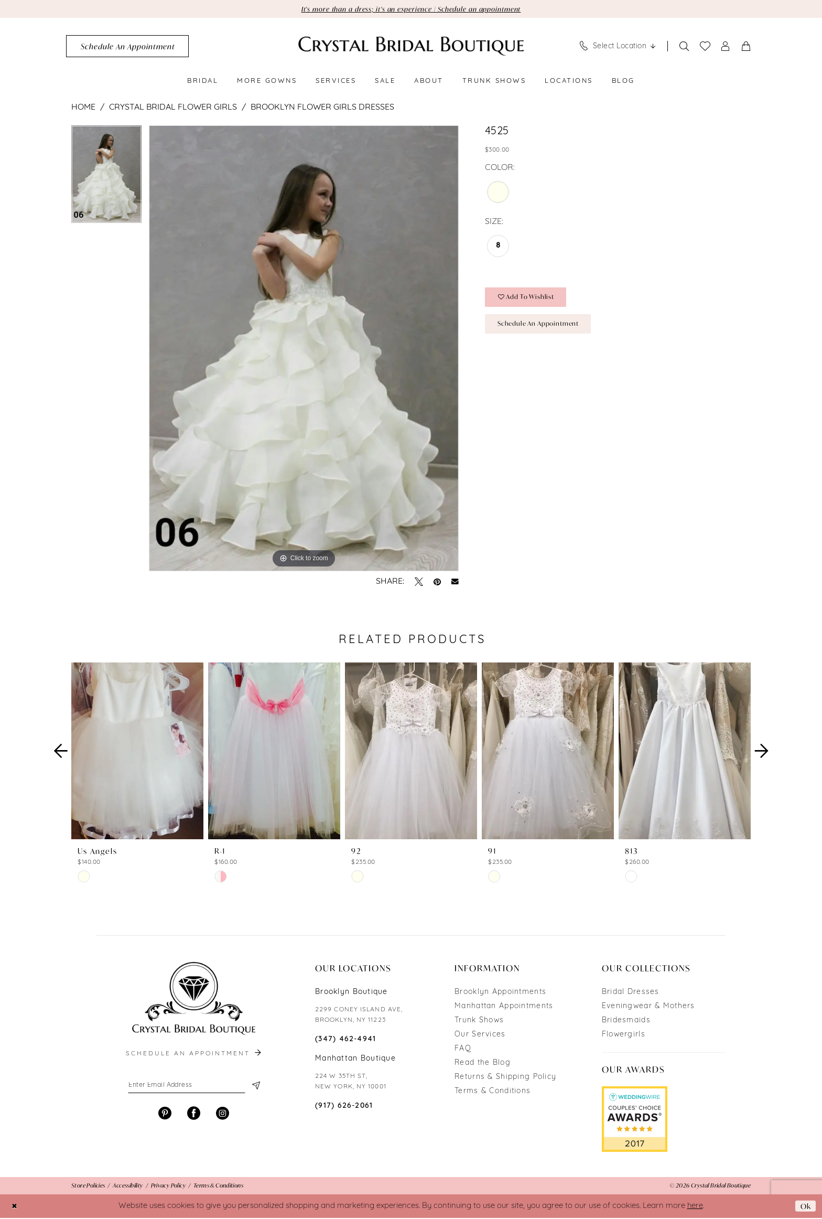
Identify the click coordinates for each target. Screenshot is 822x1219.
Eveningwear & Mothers (648, 1007)
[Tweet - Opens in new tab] (419, 583)
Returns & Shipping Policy (505, 1078)
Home (83, 108)
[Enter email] (193, 1087)
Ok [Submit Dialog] (804, 1206)
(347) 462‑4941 (345, 1040)
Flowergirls (623, 1036)
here (695, 1207)
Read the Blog (483, 1064)
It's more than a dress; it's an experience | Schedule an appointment (411, 9)
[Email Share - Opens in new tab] (455, 582)
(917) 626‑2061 (344, 1107)
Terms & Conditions (493, 1092)
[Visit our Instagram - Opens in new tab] (222, 1115)
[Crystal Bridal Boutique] (411, 47)
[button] (726, 47)
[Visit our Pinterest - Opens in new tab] (164, 1115)
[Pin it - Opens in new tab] (437, 583)
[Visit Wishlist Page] (705, 47)
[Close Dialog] (15, 1207)
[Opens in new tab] (634, 1120)
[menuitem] (127, 47)
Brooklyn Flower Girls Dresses (322, 108)
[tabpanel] (106, 178)
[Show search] (684, 47)
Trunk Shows (479, 1021)
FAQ (463, 1050)
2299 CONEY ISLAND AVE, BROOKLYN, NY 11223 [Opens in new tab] (359, 1016)
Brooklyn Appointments (500, 993)
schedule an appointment (194, 1055)
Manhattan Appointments (504, 1007)
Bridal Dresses (630, 993)
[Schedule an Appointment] (127, 47)
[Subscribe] (255, 1087)
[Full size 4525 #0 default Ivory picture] (303, 349)
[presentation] (137, 752)
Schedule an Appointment (544, 329)
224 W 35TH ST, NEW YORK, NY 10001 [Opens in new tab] (350, 1082)
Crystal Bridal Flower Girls (173, 108)
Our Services (480, 1036)
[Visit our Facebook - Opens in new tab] (193, 1115)
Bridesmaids (626, 1021)
